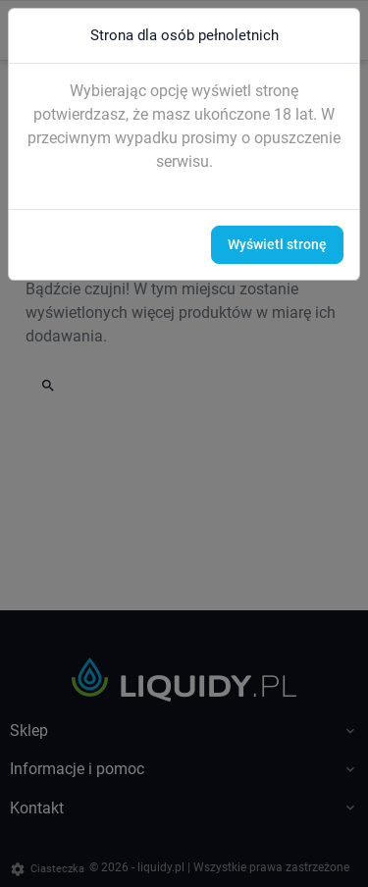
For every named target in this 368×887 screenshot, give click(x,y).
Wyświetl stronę (277, 244)
